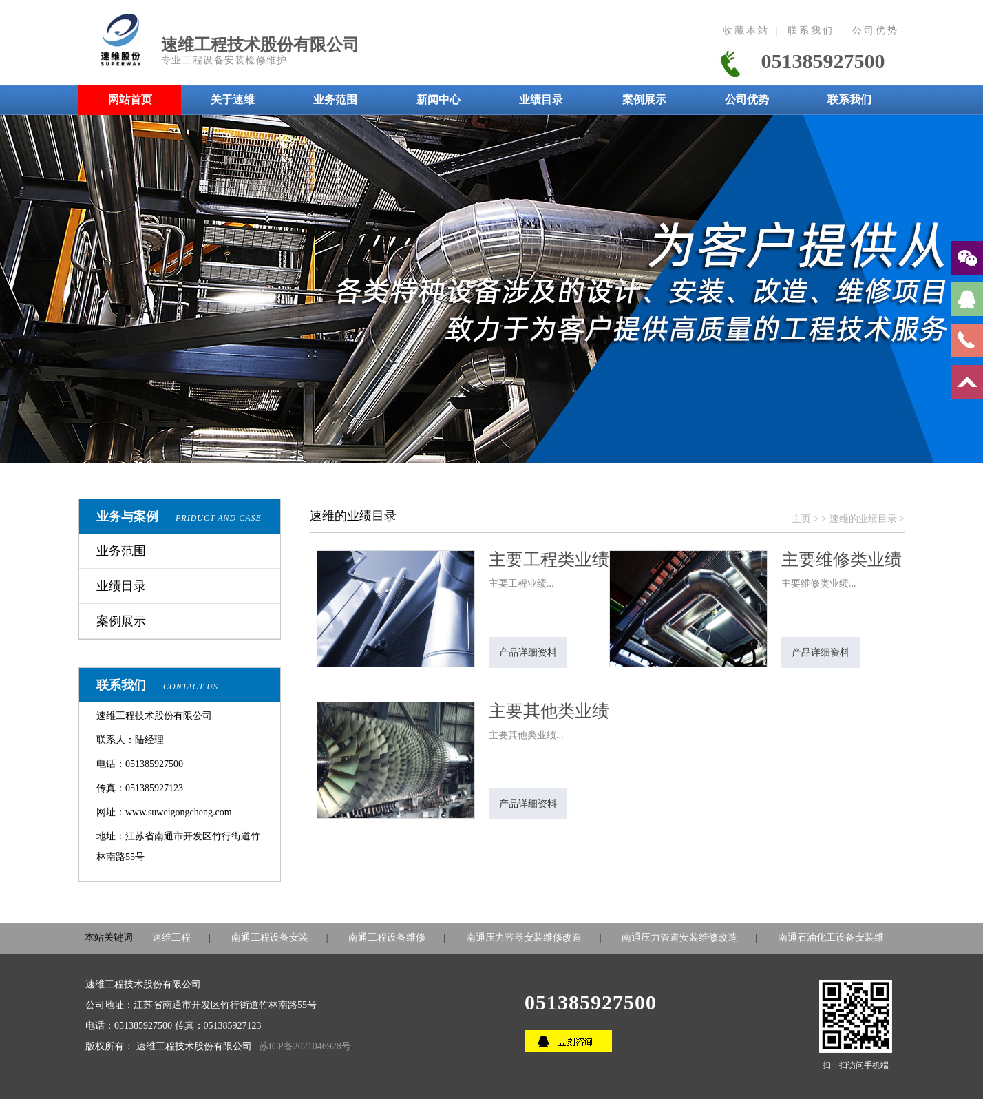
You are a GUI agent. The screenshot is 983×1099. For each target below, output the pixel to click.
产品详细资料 (528, 652)
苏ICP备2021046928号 (305, 1046)
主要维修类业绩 (841, 559)
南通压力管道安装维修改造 (679, 937)
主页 (801, 519)
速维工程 (171, 937)
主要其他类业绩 (549, 711)
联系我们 (811, 30)
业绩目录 (121, 586)
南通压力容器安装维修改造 (524, 937)
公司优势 (875, 30)
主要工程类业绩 (549, 559)
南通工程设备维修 (386, 937)
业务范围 (121, 551)
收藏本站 (746, 30)
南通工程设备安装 (269, 937)
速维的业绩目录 (863, 519)
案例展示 (121, 621)
